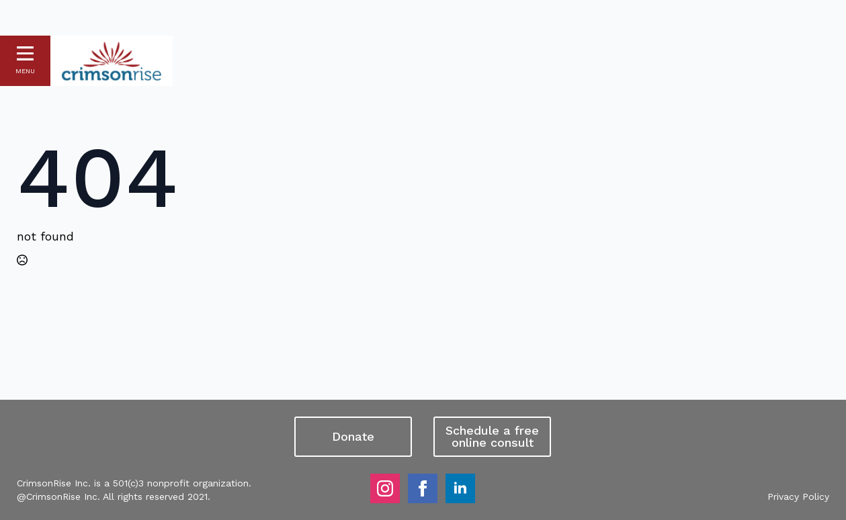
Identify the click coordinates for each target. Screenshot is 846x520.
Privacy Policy (798, 496)
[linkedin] (460, 488)
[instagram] (385, 488)
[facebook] (422, 488)
